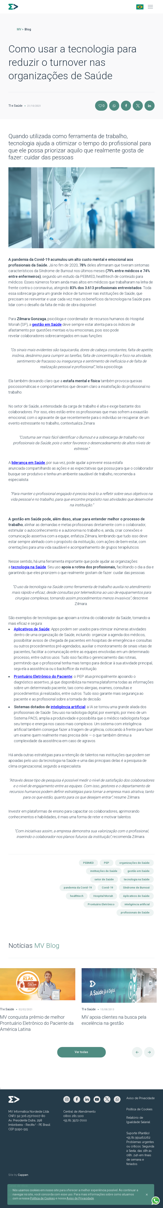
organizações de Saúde (134, 862)
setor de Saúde (104, 879)
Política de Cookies (139, 1109)
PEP (106, 862)
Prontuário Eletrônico (101, 904)
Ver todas (81, 1052)
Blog (28, 29)
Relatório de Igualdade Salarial (138, 1120)
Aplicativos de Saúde (136, 896)
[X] (138, 106)
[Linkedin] (149, 106)
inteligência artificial (137, 904)
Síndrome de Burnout (136, 887)
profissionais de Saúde (135, 912)
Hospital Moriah (103, 896)
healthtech (76, 896)
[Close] (147, 1194)
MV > (20, 29)
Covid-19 (107, 887)
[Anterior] (137, 1052)
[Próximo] (149, 1052)
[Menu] (150, 7)
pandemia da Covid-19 (78, 887)
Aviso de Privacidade (140, 1098)
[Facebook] (126, 106)
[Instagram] (114, 106)
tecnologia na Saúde (137, 879)
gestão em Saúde (138, 871)
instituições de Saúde (103, 871)
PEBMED (88, 862)
